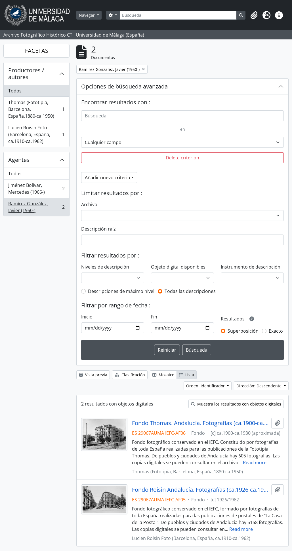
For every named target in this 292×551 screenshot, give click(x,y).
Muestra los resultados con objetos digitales (236, 404)
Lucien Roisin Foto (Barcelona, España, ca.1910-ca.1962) (36, 134)
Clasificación (130, 374)
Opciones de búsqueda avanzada (124, 86)
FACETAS (36, 50)
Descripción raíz (98, 229)
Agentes (19, 160)
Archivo (89, 204)
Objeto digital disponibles (178, 267)
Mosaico (163, 374)
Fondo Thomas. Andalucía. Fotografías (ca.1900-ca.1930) (200, 423)
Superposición (243, 331)
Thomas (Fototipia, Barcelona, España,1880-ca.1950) (36, 109)
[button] (254, 15)
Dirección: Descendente (259, 386)
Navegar (87, 15)
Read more (254, 462)
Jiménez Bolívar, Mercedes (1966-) (36, 188)
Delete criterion (182, 158)
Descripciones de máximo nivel (121, 291)
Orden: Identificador (206, 386)
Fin (154, 317)
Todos (15, 91)
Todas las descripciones (190, 291)
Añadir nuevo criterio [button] (107, 177)
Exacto (276, 331)
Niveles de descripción (105, 267)
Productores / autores (26, 73)
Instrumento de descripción (250, 267)
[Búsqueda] (178, 15)
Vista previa (93, 374)
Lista (186, 374)
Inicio (87, 317)
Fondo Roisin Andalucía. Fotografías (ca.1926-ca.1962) (200, 489)
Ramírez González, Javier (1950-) (36, 207)
